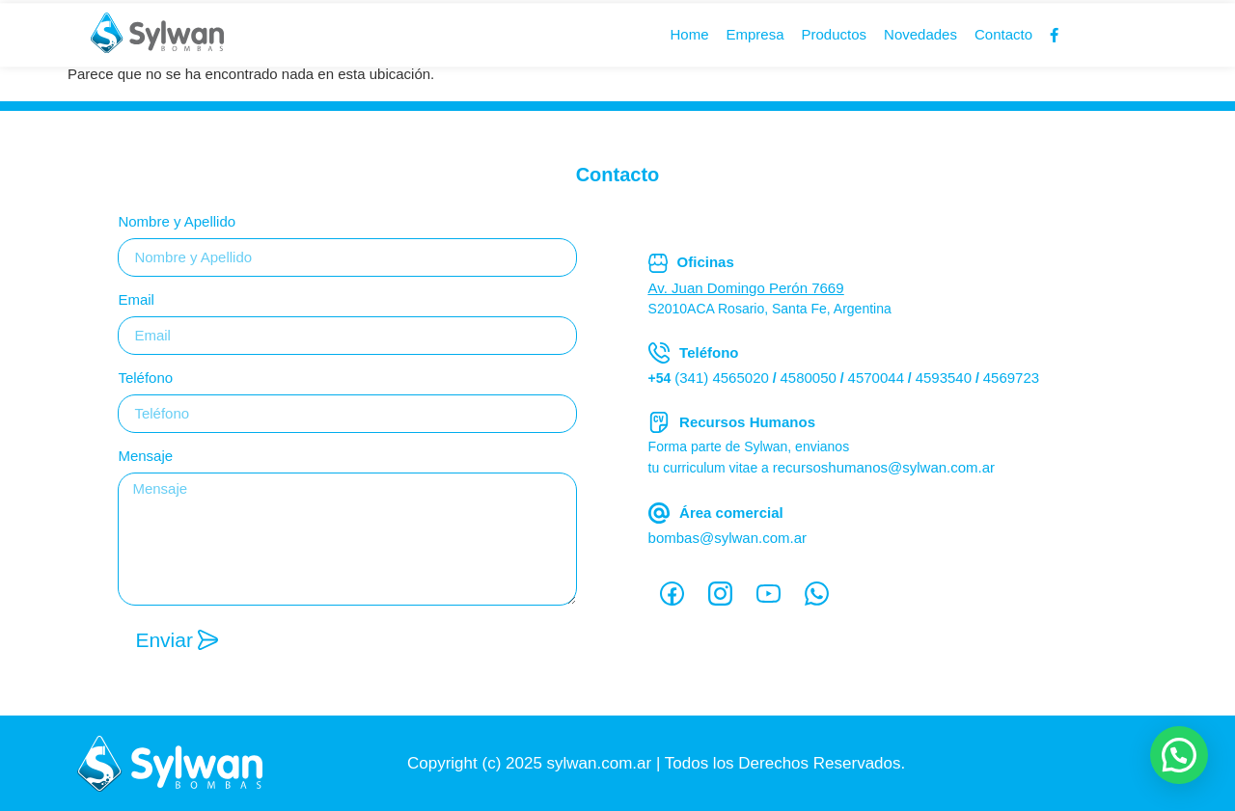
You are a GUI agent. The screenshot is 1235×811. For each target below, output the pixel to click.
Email (136, 300)
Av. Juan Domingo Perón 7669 (746, 288)
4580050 (809, 377)
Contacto (1003, 40)
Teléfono (145, 378)
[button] (1179, 755)
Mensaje (145, 456)
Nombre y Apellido (176, 222)
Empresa (754, 40)
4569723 (1011, 377)
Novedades (920, 40)
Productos (834, 40)
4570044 (876, 377)
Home (689, 40)
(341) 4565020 (721, 377)
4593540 (944, 377)
